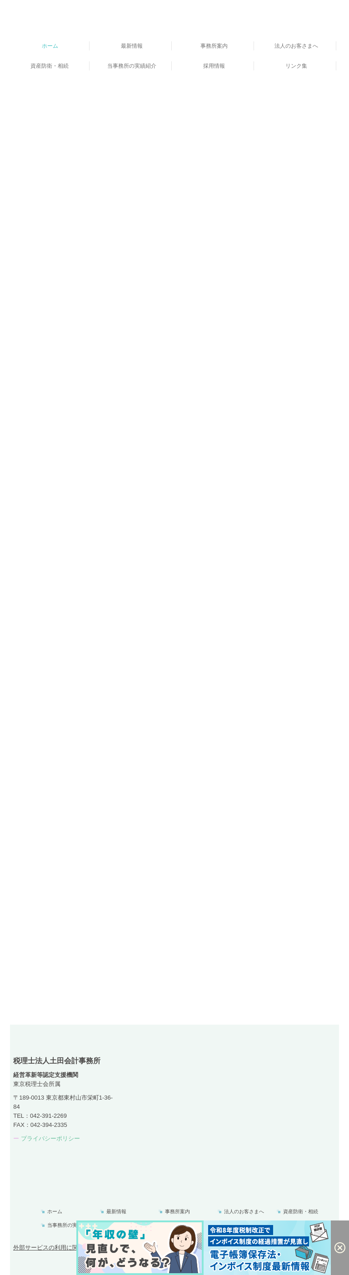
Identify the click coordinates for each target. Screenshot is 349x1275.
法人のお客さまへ (296, 46)
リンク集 (296, 66)
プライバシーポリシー (50, 1138)
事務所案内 (214, 46)
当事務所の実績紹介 (131, 66)
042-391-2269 (48, 1115)
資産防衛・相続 (49, 66)
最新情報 (132, 46)
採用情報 (214, 66)
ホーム (50, 46)
